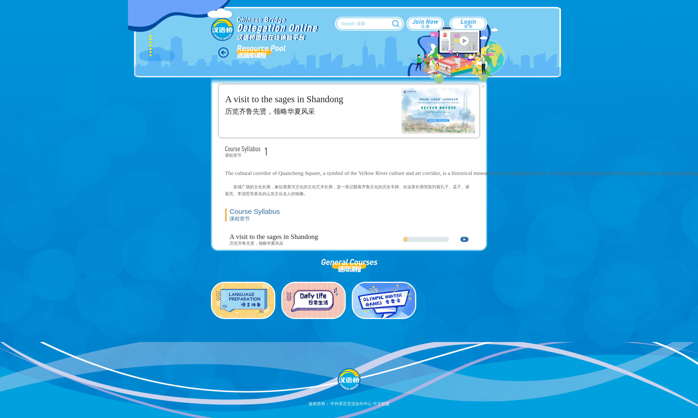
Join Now (425, 23)
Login (468, 23)
